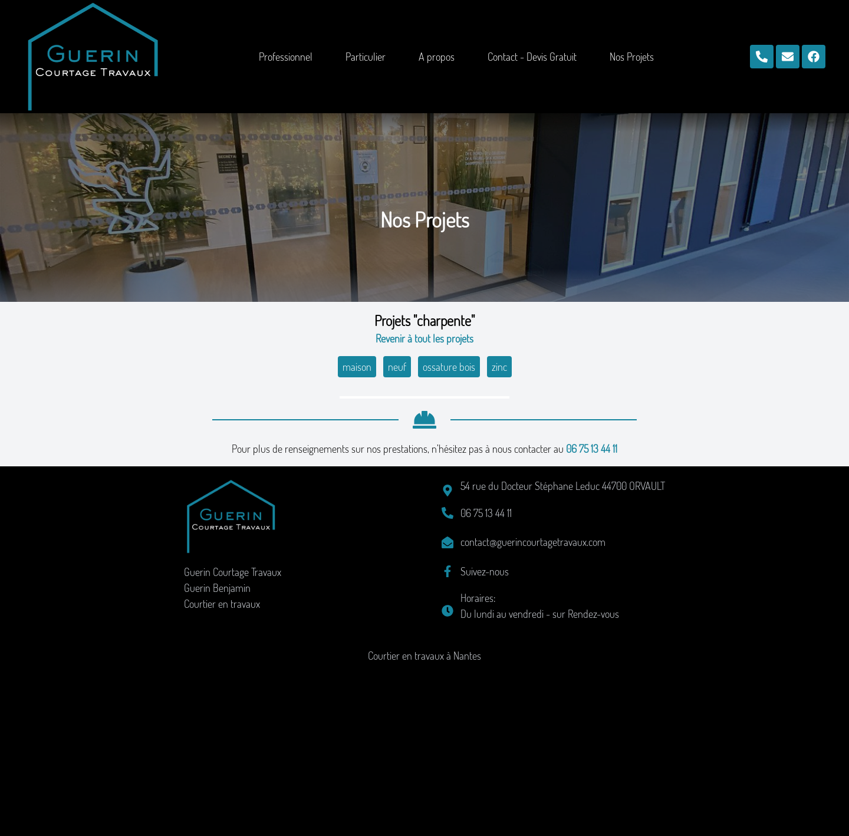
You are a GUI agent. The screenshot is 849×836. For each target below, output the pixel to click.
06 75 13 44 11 (591, 616)
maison (357, 366)
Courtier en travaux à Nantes (424, 823)
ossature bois (449, 366)
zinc (499, 366)
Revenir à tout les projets (424, 338)
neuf (397, 366)
